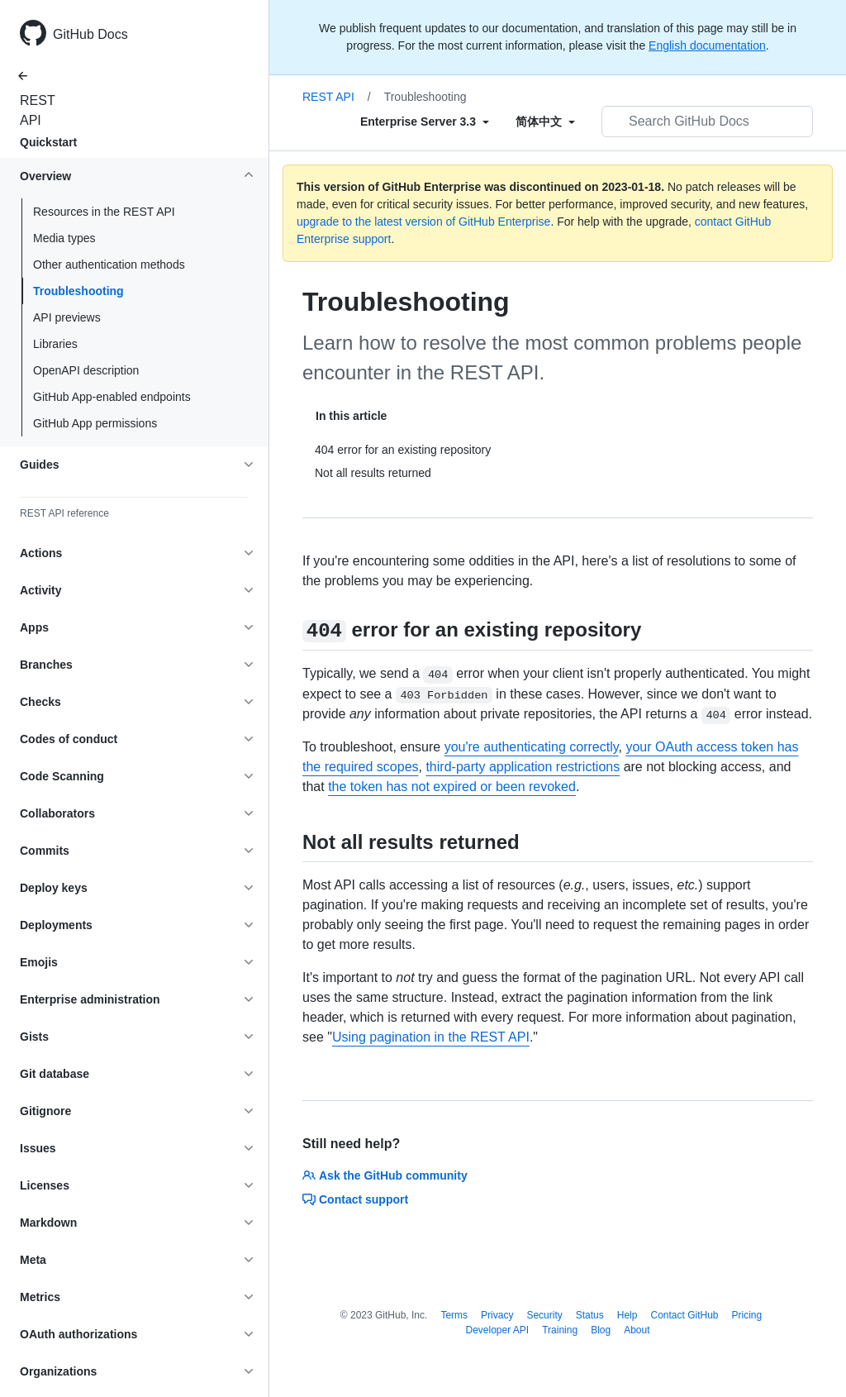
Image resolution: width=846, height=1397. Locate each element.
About (636, 1330)
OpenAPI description (86, 370)
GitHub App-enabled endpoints (112, 396)
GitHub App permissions (95, 423)
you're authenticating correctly (531, 747)
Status (590, 1315)
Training (559, 1330)
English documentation (707, 45)
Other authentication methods (109, 264)
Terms (454, 1315)
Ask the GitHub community (385, 1175)
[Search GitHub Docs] (707, 121)
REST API (33, 110)
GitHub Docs (90, 34)
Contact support (355, 1199)
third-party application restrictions (522, 767)
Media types (64, 238)
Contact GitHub (684, 1315)
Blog (601, 1330)
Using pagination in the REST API (431, 1037)
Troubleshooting (78, 291)
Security (544, 1315)
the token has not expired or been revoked (452, 787)
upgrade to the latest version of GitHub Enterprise (423, 221)
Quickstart (48, 142)
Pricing (747, 1315)
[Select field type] (424, 121)
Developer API (497, 1330)
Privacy (497, 1315)
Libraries (55, 343)
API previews (67, 317)
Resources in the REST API (104, 211)
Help (627, 1315)
